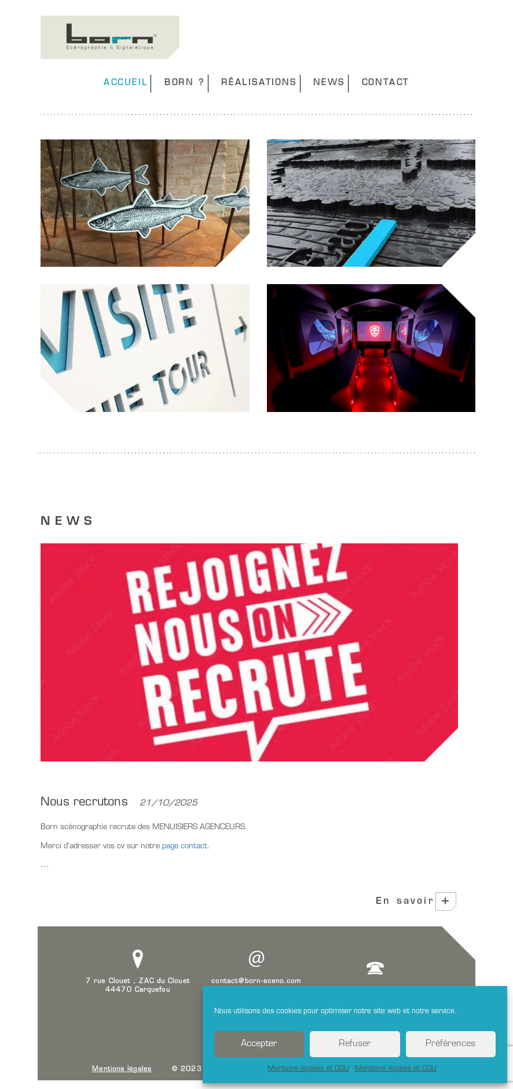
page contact (183, 846)
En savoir (413, 901)
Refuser (355, 1044)
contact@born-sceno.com (256, 981)
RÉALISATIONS (259, 83)
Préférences (450, 1044)
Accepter (259, 1044)
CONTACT (386, 83)
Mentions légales (122, 1069)
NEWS (329, 83)
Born (110, 37)
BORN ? (184, 83)
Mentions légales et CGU (308, 1068)
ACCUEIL (126, 83)
